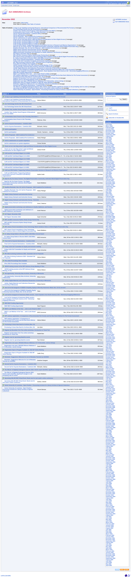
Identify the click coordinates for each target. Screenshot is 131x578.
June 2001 (109, 545)
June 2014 (109, 328)
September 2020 (110, 221)
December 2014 (110, 320)
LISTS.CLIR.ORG (6, 575)
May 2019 (108, 244)
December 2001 (110, 538)
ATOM (117, 569)
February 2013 (110, 351)
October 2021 (110, 202)
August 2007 (109, 446)
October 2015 (110, 305)
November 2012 (110, 356)
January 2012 (110, 370)
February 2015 (110, 317)
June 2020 (109, 225)
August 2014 (109, 325)
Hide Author (24, 22)
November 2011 (110, 373)
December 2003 (110, 509)
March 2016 (109, 298)
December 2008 (110, 423)
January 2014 (110, 335)
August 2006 (109, 463)
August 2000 (109, 559)
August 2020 (109, 222)
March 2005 (109, 488)
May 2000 (108, 564)
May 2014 (108, 330)
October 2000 (110, 557)
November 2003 (110, 511)
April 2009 (109, 417)
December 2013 (110, 337)
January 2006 (110, 473)
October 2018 (110, 254)
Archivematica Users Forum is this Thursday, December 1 (30, 32)
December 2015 (110, 302)
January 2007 (110, 456)
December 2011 (110, 371)
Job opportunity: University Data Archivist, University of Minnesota (32, 66)
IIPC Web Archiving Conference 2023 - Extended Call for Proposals (32, 62)
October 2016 (110, 288)
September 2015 (110, 307)
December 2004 (110, 492)
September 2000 (110, 558)
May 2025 (108, 140)
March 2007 (109, 453)
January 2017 (110, 284)
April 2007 (109, 452)
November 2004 (110, 493)
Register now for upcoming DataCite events (26, 79)
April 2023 (109, 176)
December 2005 (110, 475)
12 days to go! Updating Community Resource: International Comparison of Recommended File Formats (43, 28)
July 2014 (108, 327)
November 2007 (110, 442)
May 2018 (108, 261)
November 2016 (110, 287)
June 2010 (109, 397)
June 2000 (109, 562)
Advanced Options (111, 96)
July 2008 (108, 430)
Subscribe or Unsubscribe (116, 117)
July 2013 (108, 344)
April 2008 (109, 435)
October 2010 (110, 391)
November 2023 (110, 166)
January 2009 (110, 422)
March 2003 (109, 522)
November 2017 (110, 269)
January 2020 (110, 232)
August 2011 (109, 377)
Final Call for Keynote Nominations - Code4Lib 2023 (28, 59)
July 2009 (108, 413)
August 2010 (109, 394)
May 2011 (108, 381)
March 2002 (109, 534)
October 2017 (110, 271)
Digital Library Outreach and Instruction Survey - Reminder (30, 51)
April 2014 (109, 331)
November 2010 (110, 390)
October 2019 (110, 236)
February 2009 (110, 420)
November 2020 (110, 218)
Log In (110, 108)
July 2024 (108, 155)
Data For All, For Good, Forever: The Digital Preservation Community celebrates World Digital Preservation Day (45, 46)
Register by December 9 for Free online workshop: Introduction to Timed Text (35, 78)
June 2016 (109, 294)
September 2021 (110, 203)
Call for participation (19, 35)
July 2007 (108, 447)
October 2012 (110, 357)
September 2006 (110, 462)
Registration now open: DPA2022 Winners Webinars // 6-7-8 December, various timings (38, 81)
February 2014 (110, 334)
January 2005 (110, 491)
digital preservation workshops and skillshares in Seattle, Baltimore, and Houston (37, 52)
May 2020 (108, 226)
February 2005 (110, 489)
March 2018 (109, 264)
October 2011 (110, 374)
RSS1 (122, 569)
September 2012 (110, 358)
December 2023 (110, 165)
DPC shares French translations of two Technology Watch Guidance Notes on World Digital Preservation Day (45, 56)
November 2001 (110, 539)
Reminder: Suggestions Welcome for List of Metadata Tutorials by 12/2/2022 (35, 84)
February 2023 (110, 179)
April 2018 (109, 262)
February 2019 (110, 248)
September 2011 (110, 376)
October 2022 (110, 185)
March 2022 (109, 195)
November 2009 (110, 407)
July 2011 (108, 379)
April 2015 (109, 314)
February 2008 (110, 437)
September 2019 (110, 238)
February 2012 (110, 369)
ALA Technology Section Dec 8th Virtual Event (26, 29)
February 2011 (110, 386)
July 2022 (108, 189)
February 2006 (110, 472)
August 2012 (109, 360)
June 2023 (109, 173)
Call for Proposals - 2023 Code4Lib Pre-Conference (28, 36)
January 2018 (110, 267)
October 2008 (110, 426)
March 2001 (109, 549)
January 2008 (110, 439)
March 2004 (109, 505)
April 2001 (109, 548)
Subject (5, 94)
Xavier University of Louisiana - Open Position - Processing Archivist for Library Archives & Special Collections (45, 89)
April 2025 (109, 142)
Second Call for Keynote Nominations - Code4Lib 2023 (29, 85)
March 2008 (109, 436)
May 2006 (108, 468)
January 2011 (110, 387)
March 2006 (109, 470)
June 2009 (109, 414)
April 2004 (109, 503)
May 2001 (108, 547)
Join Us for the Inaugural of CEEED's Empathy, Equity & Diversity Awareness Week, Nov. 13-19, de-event (43, 69)
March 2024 (109, 160)
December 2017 (110, 268)
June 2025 (109, 139)
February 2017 (110, 282)
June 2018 (109, 259)
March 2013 (109, 350)
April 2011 (109, 383)
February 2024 (110, 162)
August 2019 (109, 239)
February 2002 (110, 535)
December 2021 (110, 199)
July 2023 (108, 172)
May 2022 (108, 192)
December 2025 (110, 130)
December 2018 (110, 251)
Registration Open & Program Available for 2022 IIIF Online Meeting (32, 82)
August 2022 (109, 188)
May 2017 (108, 278)
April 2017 (109, 279)
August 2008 (109, 429)
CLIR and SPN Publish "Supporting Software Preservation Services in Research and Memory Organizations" (44, 45)
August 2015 (109, 308)
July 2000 (108, 561)
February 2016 (110, 300)
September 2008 (110, 427)
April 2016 (109, 297)
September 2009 (110, 410)
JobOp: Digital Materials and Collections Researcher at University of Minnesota (36, 68)
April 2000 (109, 565)
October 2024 (110, 150)
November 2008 (110, 425)
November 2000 (110, 555)
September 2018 (110, 255)
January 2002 (110, 536)
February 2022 (110, 196)
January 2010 (110, 404)
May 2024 (108, 157)
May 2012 (108, 364)
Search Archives (111, 94)
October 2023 (110, 167)
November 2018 (110, 252)
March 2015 (109, 315)
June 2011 (109, 380)
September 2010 (110, 393)
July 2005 (108, 482)
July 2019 (108, 241)
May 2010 (108, 399)
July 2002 (108, 529)
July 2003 (108, 516)
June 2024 (109, 156)
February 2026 (110, 127)
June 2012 (109, 363)
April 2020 (109, 228)
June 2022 (109, 190)
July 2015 (108, 310)
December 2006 (110, 458)
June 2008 (109, 432)
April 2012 (109, 366)
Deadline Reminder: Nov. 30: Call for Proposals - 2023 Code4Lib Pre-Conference (36, 48)
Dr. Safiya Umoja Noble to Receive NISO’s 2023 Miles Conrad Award (33, 58)
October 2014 (110, 323)
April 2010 (109, 400)
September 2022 (110, 186)
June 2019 (109, 242)
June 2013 (109, 346)
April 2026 (109, 124)
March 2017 (109, 281)
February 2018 (110, 265)
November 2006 (110, 459)
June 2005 (109, 483)
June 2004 (109, 501)
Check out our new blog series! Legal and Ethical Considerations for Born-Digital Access (39, 39)
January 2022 (110, 198)
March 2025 (109, 143)
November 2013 (110, 338)
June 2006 (109, 466)
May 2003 (108, 519)
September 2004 (110, 496)
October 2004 (110, 495)
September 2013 (110, 341)
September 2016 (110, 290)
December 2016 (110, 285)
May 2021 (108, 209)
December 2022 (110, 182)
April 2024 (109, 159)
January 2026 (110, 129)
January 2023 (110, 180)
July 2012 (108, 361)
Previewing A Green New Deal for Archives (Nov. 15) (28, 76)
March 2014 (109, 333)
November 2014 (110, 321)
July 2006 (108, 465)
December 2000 (110, 554)
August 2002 (109, 528)
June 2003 (109, 518)
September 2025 (110, 134)
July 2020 (108, 223)
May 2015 (108, 313)
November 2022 (110, 183)
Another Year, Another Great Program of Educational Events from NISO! (34, 30)
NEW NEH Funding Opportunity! (22, 72)
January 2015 (110, 318)
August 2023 (109, 170)
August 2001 (109, 542)
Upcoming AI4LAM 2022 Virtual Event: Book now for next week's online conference (37, 88)
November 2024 (110, 149)
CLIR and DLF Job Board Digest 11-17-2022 (25, 42)
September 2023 (110, 169)
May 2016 (108, 295)
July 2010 (108, 396)
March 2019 (109, 246)
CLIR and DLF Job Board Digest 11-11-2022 (25, 41)
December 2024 (110, 147)
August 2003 (109, 515)
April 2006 (109, 469)
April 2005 (109, 486)
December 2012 (110, 354)
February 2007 (110, 455)
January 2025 (110, 146)
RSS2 (126, 569)
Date (65, 94)
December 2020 (110, 216)
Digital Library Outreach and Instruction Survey (27, 49)
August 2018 (109, 257)
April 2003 (109, 521)
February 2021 (110, 213)
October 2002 (110, 526)
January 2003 (110, 525)
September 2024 (110, 152)
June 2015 (109, 311)
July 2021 (108, 206)
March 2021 (109, 212)
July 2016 (108, 292)
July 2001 (108, 544)
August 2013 (109, 343)
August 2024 (109, 153)
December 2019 (110, 234)
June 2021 (109, 208)
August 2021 (109, 205)
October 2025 (110, 133)
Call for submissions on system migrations (25, 38)
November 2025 (110, 132)
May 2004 (108, 502)
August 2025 (109, 136)
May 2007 (108, 450)
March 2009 (109, 419)
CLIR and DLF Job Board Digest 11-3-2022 (25, 43)
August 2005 (109, 480)
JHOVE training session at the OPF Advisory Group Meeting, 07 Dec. (33, 65)
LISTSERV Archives (121, 19)
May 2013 (108, 347)
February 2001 (110, 551)
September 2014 (110, 324)
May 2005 (108, 485)
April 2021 (109, 211)
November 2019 (110, 235)
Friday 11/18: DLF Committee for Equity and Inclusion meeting (31, 61)
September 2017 (110, 272)
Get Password (113, 110)
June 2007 (109, 449)
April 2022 (109, 193)
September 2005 (110, 479)
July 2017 (108, 275)
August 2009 (109, 412)
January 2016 (110, 301)
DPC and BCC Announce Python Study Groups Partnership (30, 55)
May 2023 (108, 175)
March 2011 (109, 384)
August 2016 (109, 291)
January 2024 (110, 163)
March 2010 (109, 402)
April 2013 (109, 348)
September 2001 (110, 541)
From (38, 94)
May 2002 (108, 531)
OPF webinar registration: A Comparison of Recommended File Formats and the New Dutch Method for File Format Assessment (50, 75)
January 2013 (110, 353)
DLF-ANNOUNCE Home (122, 21)
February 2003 (110, 524)
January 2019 (110, 249)
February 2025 (110, 145)
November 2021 (110, 201)
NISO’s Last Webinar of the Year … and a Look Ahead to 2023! (31, 74)
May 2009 (108, 416)
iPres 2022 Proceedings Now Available (24, 64)
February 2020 (110, 231)
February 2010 (110, 403)
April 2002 (109, 532)
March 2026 (109, 126)
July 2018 (108, 258)
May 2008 (108, 433)
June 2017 (109, 277)
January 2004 (110, 508)
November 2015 (110, 304)
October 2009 (110, 409)
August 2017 (109, 274)
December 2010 (110, 389)
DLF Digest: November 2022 (21, 53)
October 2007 (110, 443)
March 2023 (109, 178)
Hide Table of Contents (34, 24)
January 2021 (110, 215)
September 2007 (110, 445)
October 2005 (110, 478)
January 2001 (110, 552)
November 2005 (110, 476)
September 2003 (110, 514)
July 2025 (108, 137)
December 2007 (110, 440)
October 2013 (110, 340)
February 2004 (110, 506)
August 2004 (109, 498)
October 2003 (110, 512)
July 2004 (108, 499)
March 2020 (109, 229)
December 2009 (110, 406)
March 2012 (109, 367)
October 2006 (110, 460)
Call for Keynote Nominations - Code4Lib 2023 (26, 33)
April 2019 (109, 245)
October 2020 (110, 219)
